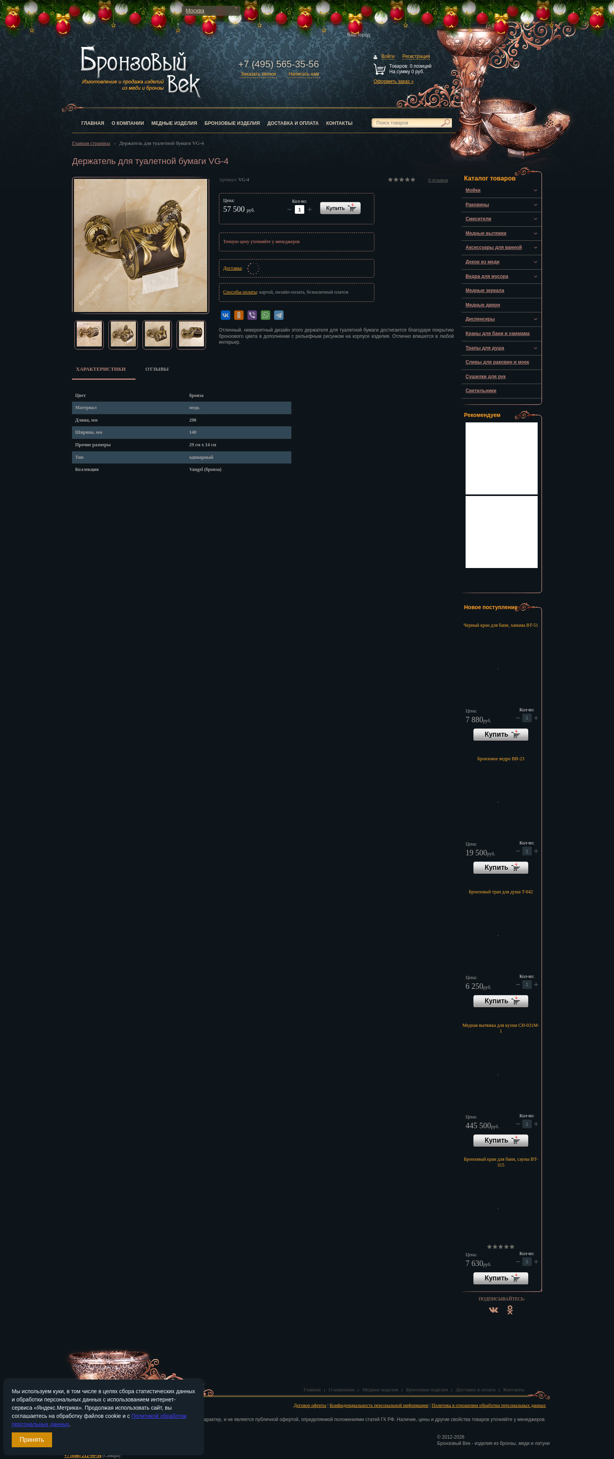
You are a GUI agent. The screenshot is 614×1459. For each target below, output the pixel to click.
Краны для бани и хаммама (498, 333)
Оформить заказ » (394, 81)
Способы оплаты (240, 292)
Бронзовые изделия (232, 123)
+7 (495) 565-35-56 (278, 64)
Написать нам (304, 74)
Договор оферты (310, 1405)
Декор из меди (482, 262)
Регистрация (416, 56)
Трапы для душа (485, 348)
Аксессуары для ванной (494, 247)
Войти (388, 56)
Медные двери (483, 305)
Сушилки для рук (486, 376)
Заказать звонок (258, 74)
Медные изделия (174, 123)
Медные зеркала (485, 290)
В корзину (500, 735)
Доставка (232, 268)
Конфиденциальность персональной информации (379, 1405)
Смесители (478, 219)
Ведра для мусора (487, 276)
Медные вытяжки (486, 233)
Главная (92, 123)
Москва (195, 10)
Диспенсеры (480, 319)
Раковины (477, 204)
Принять (32, 1439)
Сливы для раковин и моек (497, 362)
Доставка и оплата (293, 123)
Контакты (339, 123)
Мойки (473, 190)
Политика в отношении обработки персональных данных (489, 1405)
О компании (128, 123)
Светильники (481, 390)
